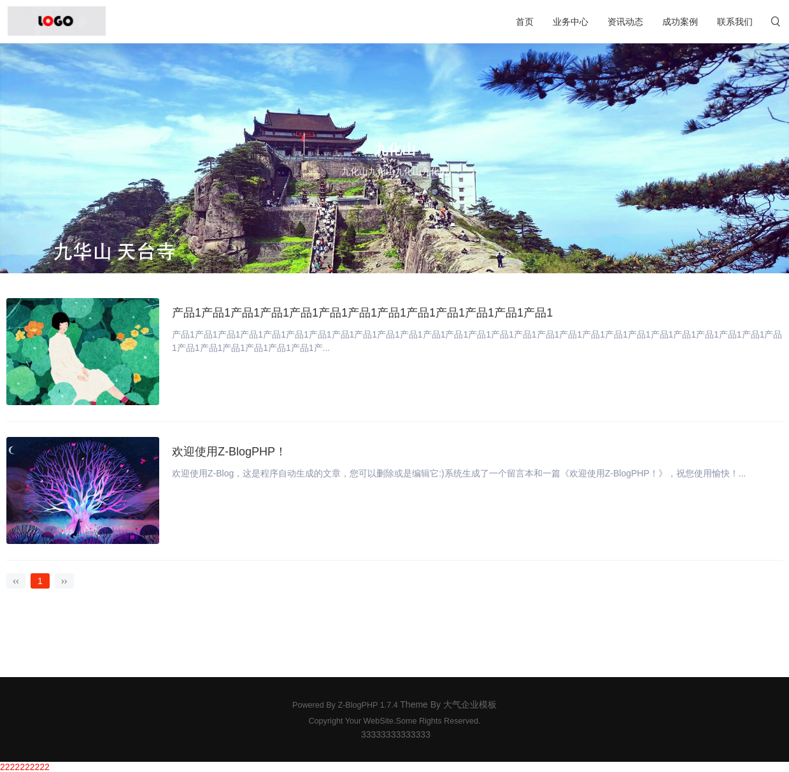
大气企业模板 (470, 704)
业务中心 (570, 22)
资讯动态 (625, 22)
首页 (525, 22)
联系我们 (735, 22)
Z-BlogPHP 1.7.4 (367, 705)
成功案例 (680, 22)
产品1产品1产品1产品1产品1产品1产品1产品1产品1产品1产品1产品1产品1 (362, 312)
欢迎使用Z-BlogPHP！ (229, 451)
